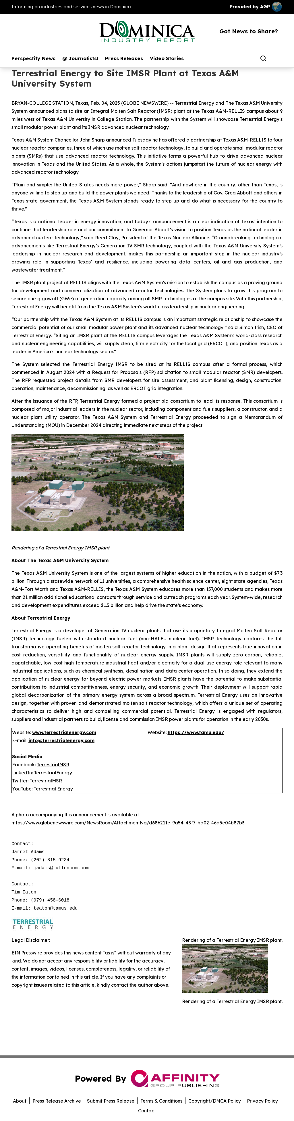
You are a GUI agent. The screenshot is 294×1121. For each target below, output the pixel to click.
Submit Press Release (110, 1101)
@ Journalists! (80, 58)
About (19, 1101)
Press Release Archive (56, 1101)
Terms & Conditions (161, 1101)
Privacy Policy (262, 1101)
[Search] (263, 58)
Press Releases (124, 58)
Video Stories (167, 58)
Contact (147, 1111)
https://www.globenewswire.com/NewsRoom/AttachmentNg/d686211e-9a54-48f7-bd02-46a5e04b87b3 (127, 823)
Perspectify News (33, 58)
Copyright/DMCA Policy (214, 1101)
